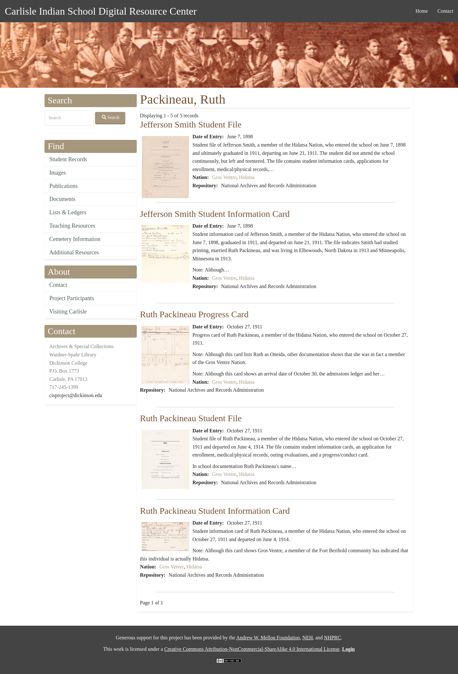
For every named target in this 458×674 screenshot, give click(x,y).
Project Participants (71, 298)
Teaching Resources (72, 226)
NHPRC (332, 637)
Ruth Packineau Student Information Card (215, 511)
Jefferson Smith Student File (190, 124)
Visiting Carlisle (68, 311)
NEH (307, 637)
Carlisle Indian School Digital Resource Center (101, 11)
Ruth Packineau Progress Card (194, 314)
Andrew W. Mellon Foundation (268, 637)
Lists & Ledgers (67, 212)
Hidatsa (246, 177)
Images (57, 172)
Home (421, 11)
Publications (63, 186)
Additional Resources (74, 252)
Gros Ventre (224, 177)
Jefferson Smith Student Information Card (215, 214)
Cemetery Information (74, 239)
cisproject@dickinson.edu (75, 395)
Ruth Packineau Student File (191, 418)
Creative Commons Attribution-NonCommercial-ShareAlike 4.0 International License (251, 649)
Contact (445, 11)
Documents (62, 199)
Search (111, 117)
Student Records (68, 159)
